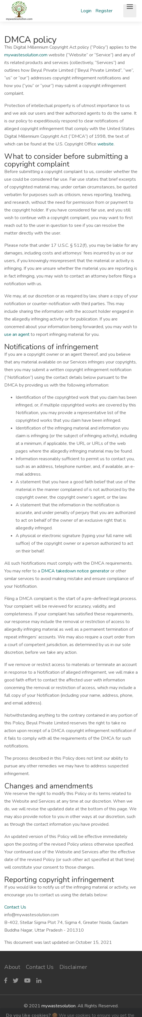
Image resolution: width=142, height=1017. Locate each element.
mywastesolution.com (25, 55)
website (105, 144)
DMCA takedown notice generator (75, 571)
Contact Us (15, 907)
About (12, 967)
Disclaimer (73, 967)
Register (103, 11)
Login (86, 11)
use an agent (17, 334)
